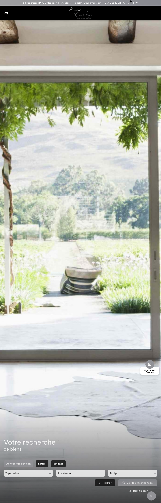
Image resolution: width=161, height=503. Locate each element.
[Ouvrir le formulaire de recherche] (105, 486)
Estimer (58, 467)
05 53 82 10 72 (113, 2)
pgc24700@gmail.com (88, 2)
